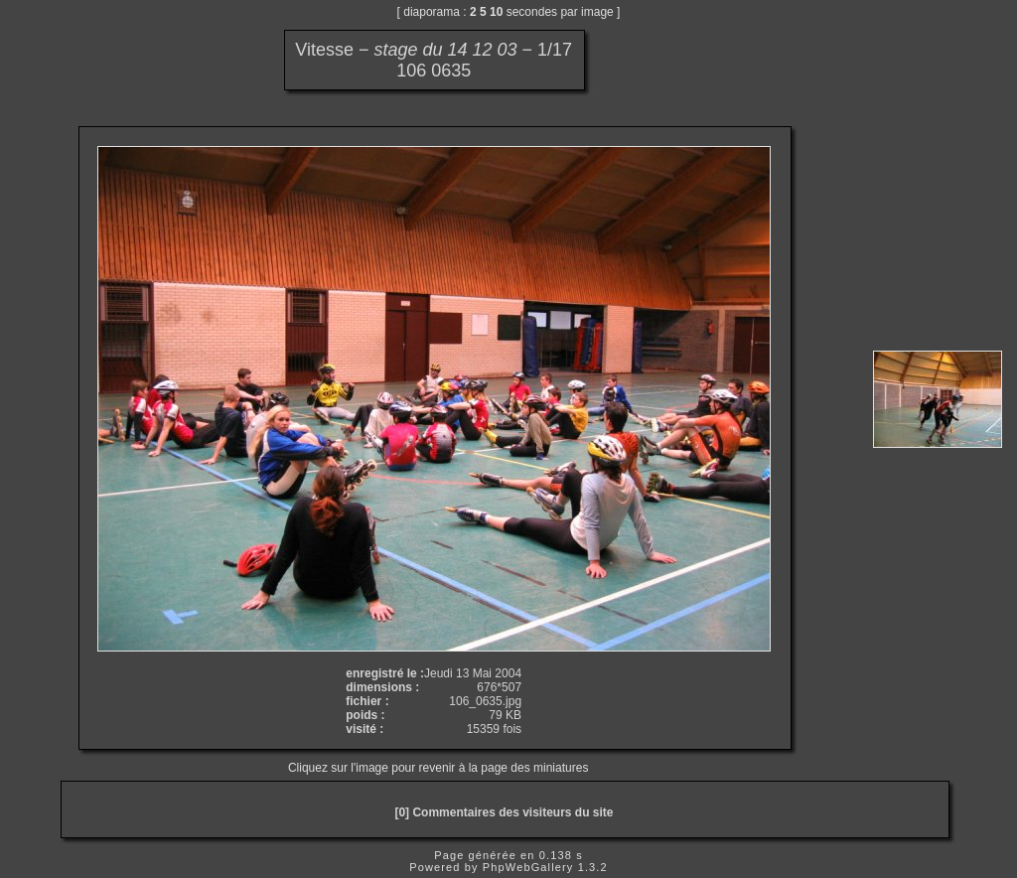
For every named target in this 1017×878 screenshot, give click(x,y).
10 (496, 12)
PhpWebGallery (528, 867)
